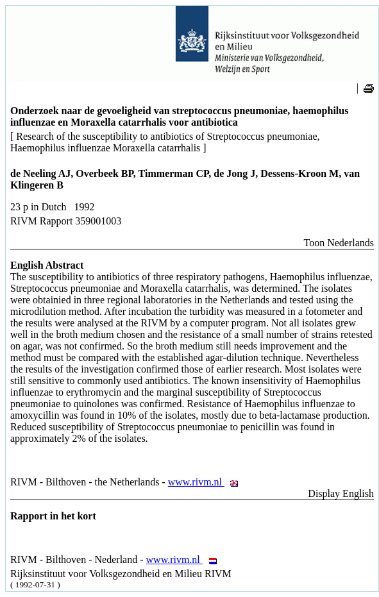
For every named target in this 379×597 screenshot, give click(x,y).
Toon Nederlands (338, 242)
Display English (341, 493)
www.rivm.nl (207, 481)
